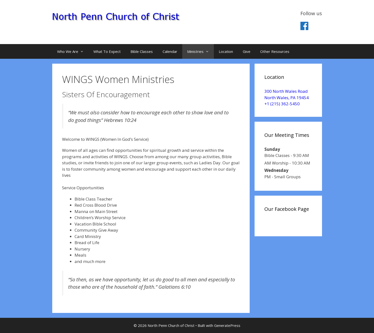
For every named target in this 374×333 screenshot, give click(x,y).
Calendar (170, 51)
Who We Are (73, 51)
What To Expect (107, 51)
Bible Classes (141, 51)
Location (226, 51)
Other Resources (274, 51)
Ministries (200, 51)
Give (246, 51)
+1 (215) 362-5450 (282, 104)
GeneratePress (227, 325)
